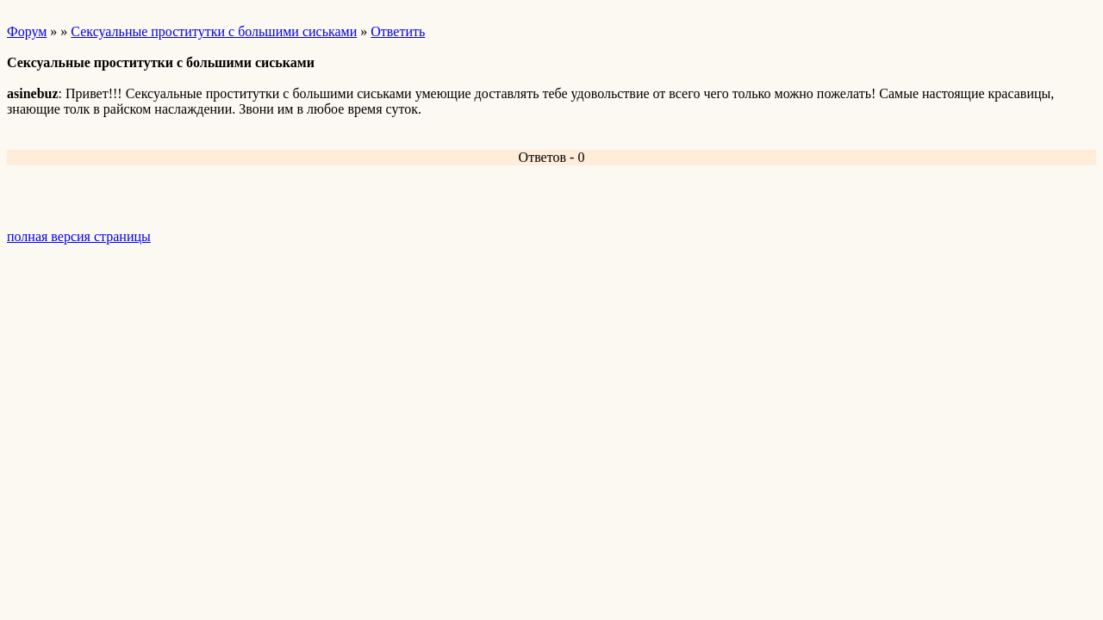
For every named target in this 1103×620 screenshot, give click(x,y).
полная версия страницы (79, 236)
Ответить (398, 31)
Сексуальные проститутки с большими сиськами (214, 31)
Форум (27, 31)
